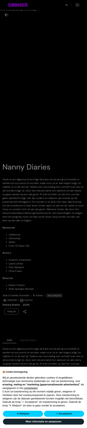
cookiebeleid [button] (30, 388)
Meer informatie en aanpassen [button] (43, 421)
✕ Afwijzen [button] (23, 413)
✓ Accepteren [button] (64, 413)
